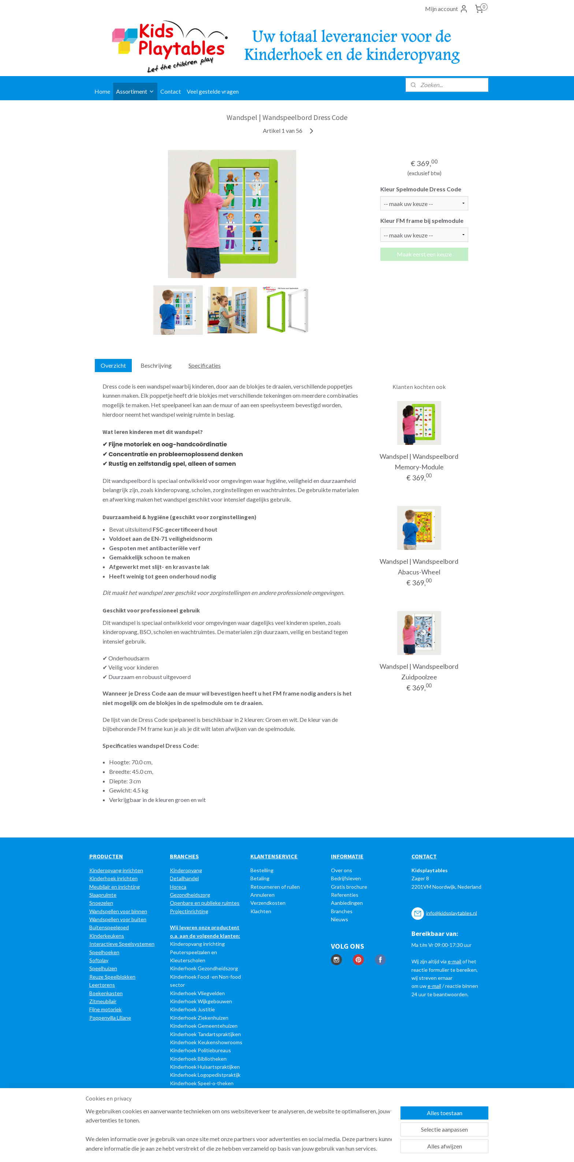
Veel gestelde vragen (213, 91)
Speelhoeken (104, 952)
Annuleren (262, 895)
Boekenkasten (106, 993)
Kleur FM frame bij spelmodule (421, 220)
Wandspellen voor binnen (118, 911)
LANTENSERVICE (276, 856)
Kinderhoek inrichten (113, 878)
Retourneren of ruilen (275, 887)
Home (102, 91)
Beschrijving (156, 365)
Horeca (178, 887)
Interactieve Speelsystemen (121, 944)
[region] (239, 1129)
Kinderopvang (186, 870)
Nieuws (339, 919)
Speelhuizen (103, 968)
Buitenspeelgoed (109, 927)
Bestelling (261, 870)
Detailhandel (184, 878)
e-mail (454, 961)
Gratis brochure (349, 887)
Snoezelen (101, 903)
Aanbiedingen (347, 903)
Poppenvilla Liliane (110, 1018)
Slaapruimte (102, 895)
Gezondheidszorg (190, 895)
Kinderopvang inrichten (116, 870)
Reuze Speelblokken (112, 977)
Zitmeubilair (102, 1001)
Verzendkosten (268, 903)
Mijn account (446, 8)
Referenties (344, 895)
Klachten (260, 911)
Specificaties (205, 365)
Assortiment (135, 91)
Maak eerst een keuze (424, 254)
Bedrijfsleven (346, 878)
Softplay (98, 960)
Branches (342, 911)
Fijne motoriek (105, 1009)
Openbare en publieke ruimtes (204, 903)
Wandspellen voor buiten (117, 919)
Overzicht (113, 365)
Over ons (341, 870)
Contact (170, 91)
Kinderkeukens (106, 936)
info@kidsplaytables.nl (451, 913)
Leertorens (102, 985)
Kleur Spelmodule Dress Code (420, 188)
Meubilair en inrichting (114, 887)
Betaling (259, 878)
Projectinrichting (189, 911)
